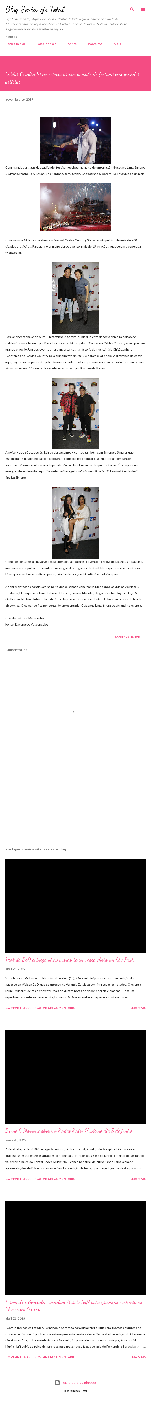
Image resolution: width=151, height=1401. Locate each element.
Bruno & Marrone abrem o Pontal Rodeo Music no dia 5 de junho (68, 1130)
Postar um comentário (55, 1007)
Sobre (72, 44)
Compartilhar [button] (127, 636)
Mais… (118, 44)
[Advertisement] (75, 801)
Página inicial (15, 44)
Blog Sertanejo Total (34, 9)
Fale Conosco (46, 44)
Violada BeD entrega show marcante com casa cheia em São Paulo (70, 959)
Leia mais (138, 1007)
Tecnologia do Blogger (75, 1382)
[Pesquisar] (132, 8)
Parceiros (95, 44)
